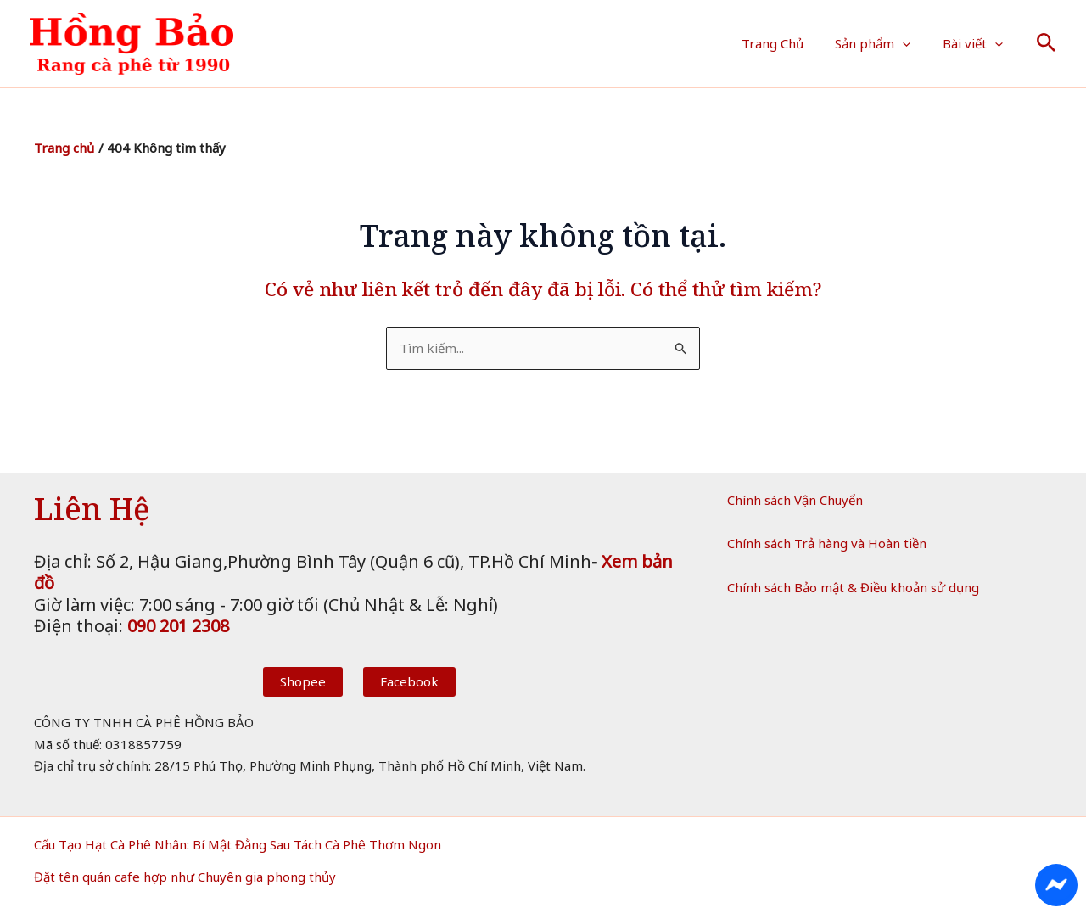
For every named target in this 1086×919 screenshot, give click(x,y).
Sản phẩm (883, 43)
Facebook (409, 681)
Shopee (303, 681)
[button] (912, 43)
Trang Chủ (789, 43)
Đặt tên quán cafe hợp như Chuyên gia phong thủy (185, 876)
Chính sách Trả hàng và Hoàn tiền (826, 543)
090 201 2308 (178, 625)
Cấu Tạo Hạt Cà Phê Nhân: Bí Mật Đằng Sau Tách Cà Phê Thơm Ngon (237, 844)
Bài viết (976, 43)
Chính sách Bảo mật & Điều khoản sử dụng (853, 587)
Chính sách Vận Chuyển (795, 499)
